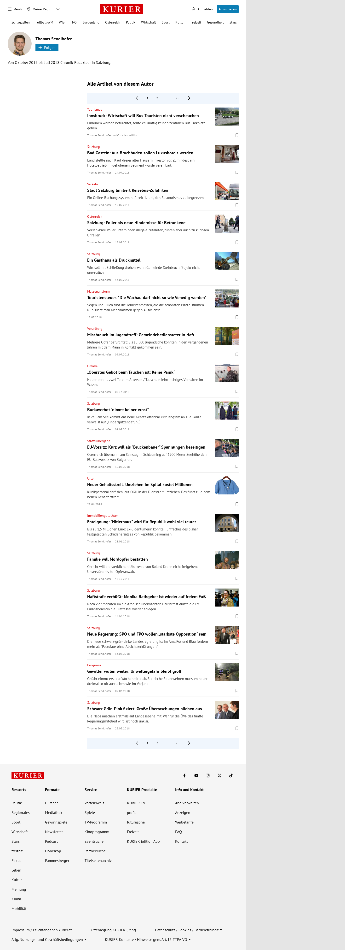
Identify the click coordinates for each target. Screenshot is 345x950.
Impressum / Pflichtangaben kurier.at (42, 929)
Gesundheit (215, 22)
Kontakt (181, 841)
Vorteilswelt (94, 802)
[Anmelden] (202, 9)
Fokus (16, 860)
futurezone (136, 822)
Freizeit (195, 22)
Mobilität (19, 908)
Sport (166, 22)
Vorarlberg (95, 329)
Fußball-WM (44, 22)
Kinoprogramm (97, 831)
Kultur (180, 22)
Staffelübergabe (98, 441)
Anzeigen (182, 812)
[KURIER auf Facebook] (184, 775)
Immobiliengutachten (103, 515)
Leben (16, 870)
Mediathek (53, 812)
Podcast (51, 841)
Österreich (112, 22)
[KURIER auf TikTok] (231, 775)
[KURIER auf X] (219, 775)
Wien (62, 22)
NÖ (74, 22)
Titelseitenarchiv (98, 860)
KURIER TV (136, 802)
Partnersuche (95, 850)
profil (131, 812)
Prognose (94, 665)
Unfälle (92, 366)
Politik (130, 22)
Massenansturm (98, 291)
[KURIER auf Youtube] (196, 775)
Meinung (19, 889)
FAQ (178, 831)
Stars (233, 22)
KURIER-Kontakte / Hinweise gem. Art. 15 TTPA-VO (146, 939)
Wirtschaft (148, 22)
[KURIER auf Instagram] (208, 775)
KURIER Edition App (143, 841)
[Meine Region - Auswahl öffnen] (58, 9)
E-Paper (51, 802)
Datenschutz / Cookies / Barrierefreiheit (186, 929)
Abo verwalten (187, 802)
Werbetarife (184, 822)
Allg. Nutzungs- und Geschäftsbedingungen (47, 939)
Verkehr (92, 184)
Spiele (90, 812)
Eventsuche (94, 841)
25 (177, 98)
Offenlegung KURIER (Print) (113, 929)
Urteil (91, 478)
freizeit (17, 850)
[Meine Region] (40, 9)
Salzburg (93, 147)
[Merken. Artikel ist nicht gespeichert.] (237, 135)
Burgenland (90, 22)
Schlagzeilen (21, 22)
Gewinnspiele (56, 822)
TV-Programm (96, 822)
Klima (16, 898)
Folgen (47, 47)
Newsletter (54, 831)
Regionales (21, 812)
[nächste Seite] (189, 98)
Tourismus (94, 109)
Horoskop (53, 850)
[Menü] (15, 9)
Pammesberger (57, 860)
